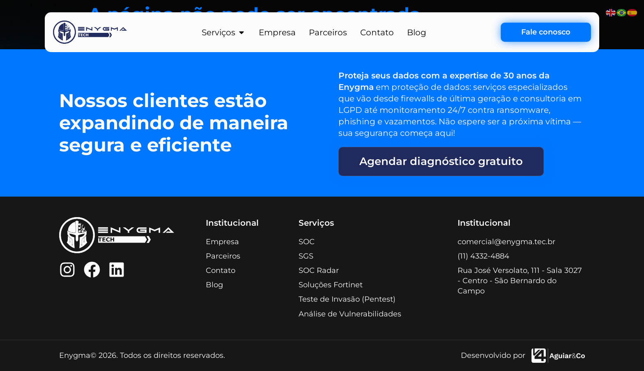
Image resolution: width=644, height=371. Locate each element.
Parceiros (223, 256)
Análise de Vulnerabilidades (350, 313)
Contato (220, 270)
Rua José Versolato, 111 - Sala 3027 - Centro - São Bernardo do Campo (520, 280)
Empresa (222, 241)
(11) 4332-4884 (483, 256)
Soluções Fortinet (331, 285)
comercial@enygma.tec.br (506, 241)
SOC (307, 241)
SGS (306, 256)
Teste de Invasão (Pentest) (347, 299)
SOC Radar (319, 270)
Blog (214, 285)
